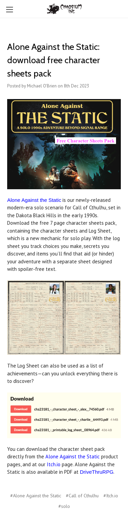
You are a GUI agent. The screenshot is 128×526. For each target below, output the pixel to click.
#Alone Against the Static (35, 496)
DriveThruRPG (96, 472)
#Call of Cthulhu (82, 496)
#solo (64, 506)
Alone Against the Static (34, 200)
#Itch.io (110, 496)
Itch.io (53, 464)
